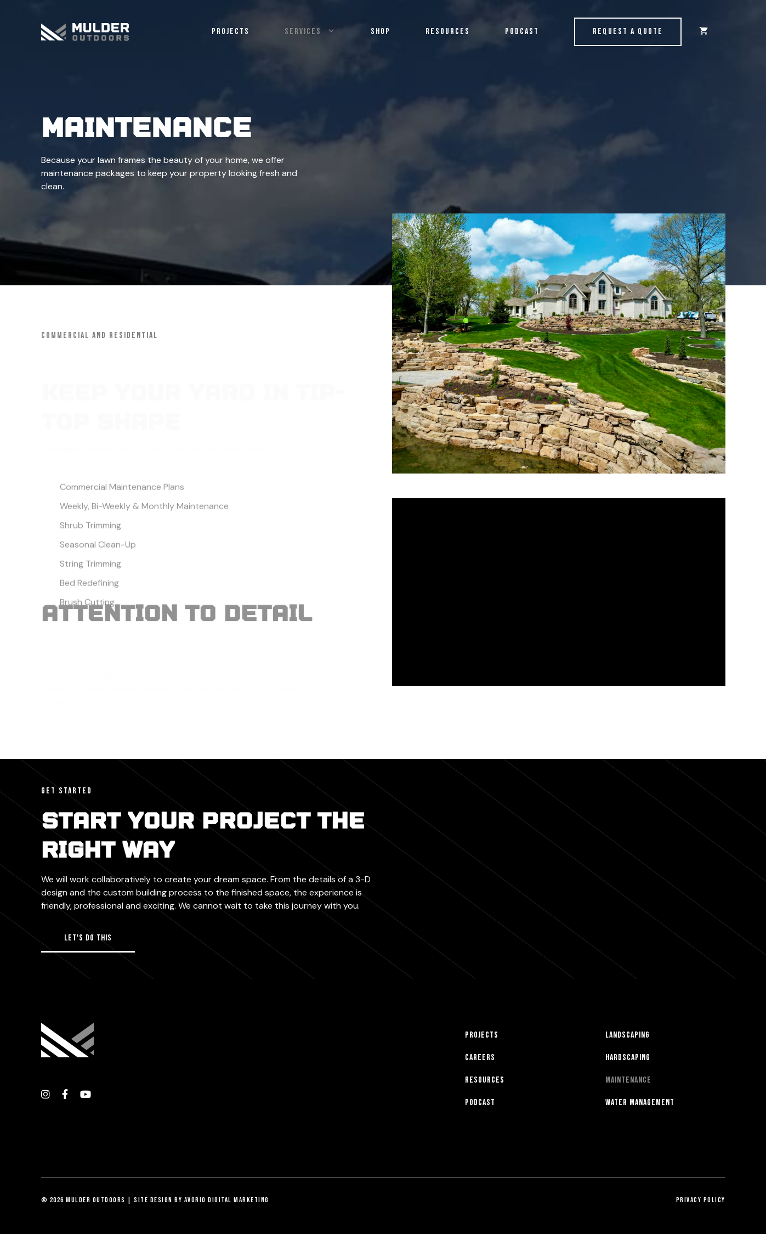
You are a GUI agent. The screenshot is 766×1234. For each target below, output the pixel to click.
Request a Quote (628, 31)
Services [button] (319, 32)
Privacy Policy (700, 1200)
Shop (380, 31)
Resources (447, 31)
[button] (88, 939)
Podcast (522, 31)
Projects (230, 31)
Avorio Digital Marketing (226, 1200)
